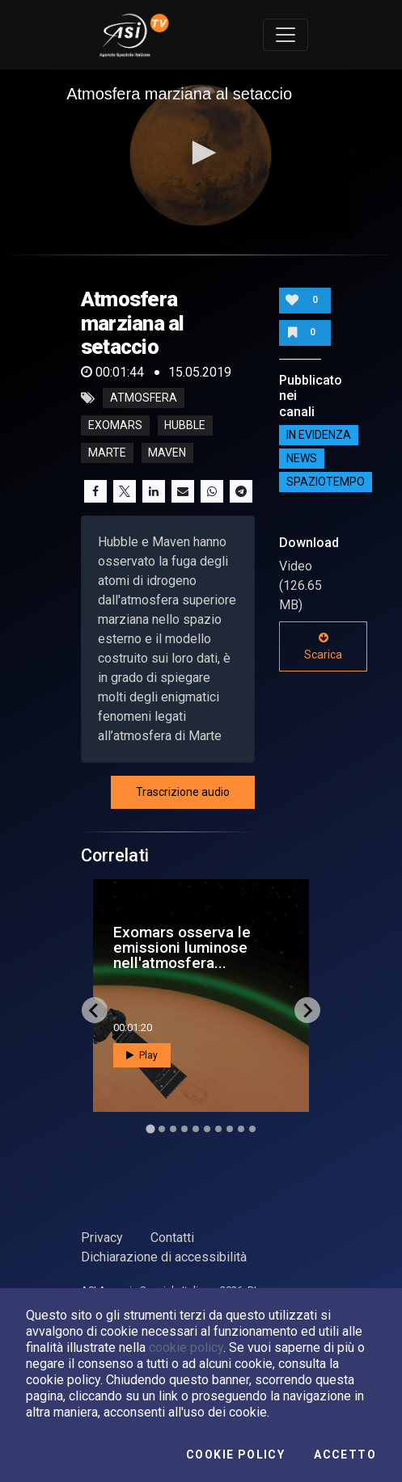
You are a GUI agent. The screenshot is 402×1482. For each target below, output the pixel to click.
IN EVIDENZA (318, 435)
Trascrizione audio (183, 791)
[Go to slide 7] (218, 1129)
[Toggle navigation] (285, 35)
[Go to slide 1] (150, 1128)
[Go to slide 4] (184, 1129)
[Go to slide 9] (241, 1129)
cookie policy (186, 1347)
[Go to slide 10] (252, 1129)
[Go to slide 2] (162, 1129)
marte (107, 453)
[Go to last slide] (95, 1010)
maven (167, 453)
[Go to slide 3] (173, 1129)
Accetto (345, 1454)
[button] (201, 153)
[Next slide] (307, 1010)
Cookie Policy (235, 1454)
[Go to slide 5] (196, 1129)
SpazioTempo (325, 482)
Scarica (323, 646)
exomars (115, 425)
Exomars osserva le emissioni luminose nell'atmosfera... (182, 947)
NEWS (301, 459)
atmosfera (143, 398)
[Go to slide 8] (229, 1129)
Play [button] (142, 1055)
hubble (184, 425)
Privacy (102, 1237)
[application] (201, 154)
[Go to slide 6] (207, 1129)
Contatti (172, 1237)
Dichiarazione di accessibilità (164, 1257)
